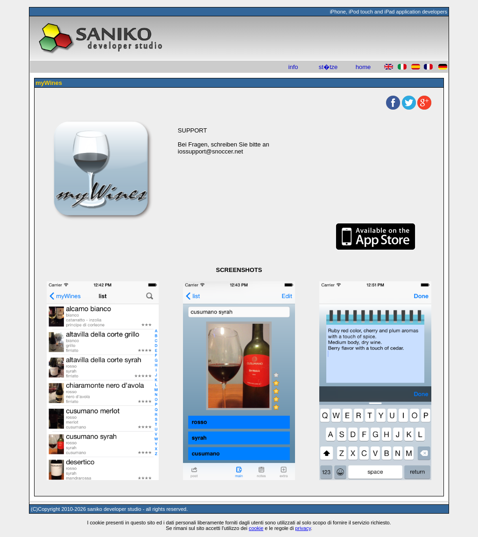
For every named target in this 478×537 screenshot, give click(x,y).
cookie (256, 528)
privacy (303, 528)
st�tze (328, 66)
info (293, 66)
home (363, 66)
